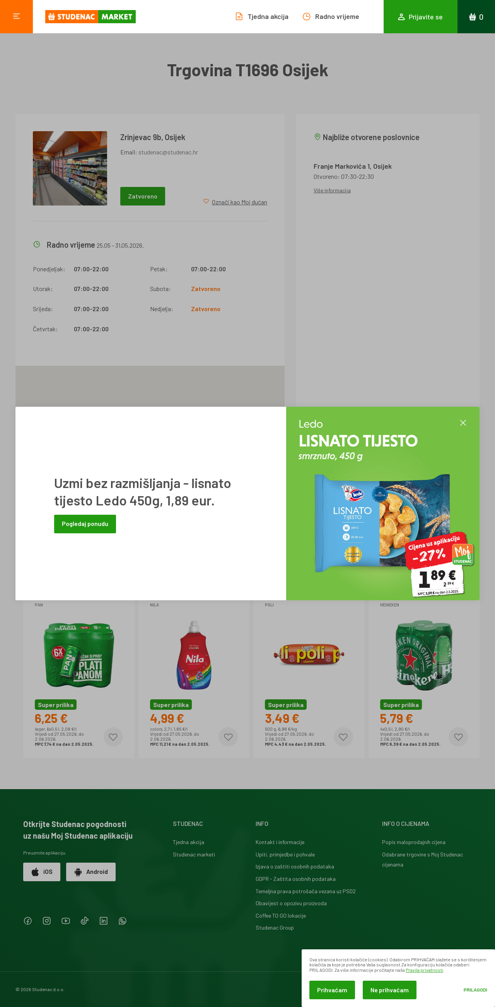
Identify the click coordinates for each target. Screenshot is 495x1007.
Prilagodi (475, 989)
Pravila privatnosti (424, 970)
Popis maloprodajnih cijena (414, 842)
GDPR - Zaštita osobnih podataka (296, 878)
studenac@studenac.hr (168, 152)
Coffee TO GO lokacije (281, 915)
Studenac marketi (194, 854)
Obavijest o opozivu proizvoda (291, 903)
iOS (42, 872)
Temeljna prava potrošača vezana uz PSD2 (306, 891)
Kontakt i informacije (280, 842)
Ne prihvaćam (389, 989)
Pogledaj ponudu (85, 523)
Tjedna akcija (188, 842)
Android (91, 872)
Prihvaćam (332, 989)
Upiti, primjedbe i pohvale (285, 854)
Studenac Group (275, 927)
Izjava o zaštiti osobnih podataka (295, 866)
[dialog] (398, 978)
